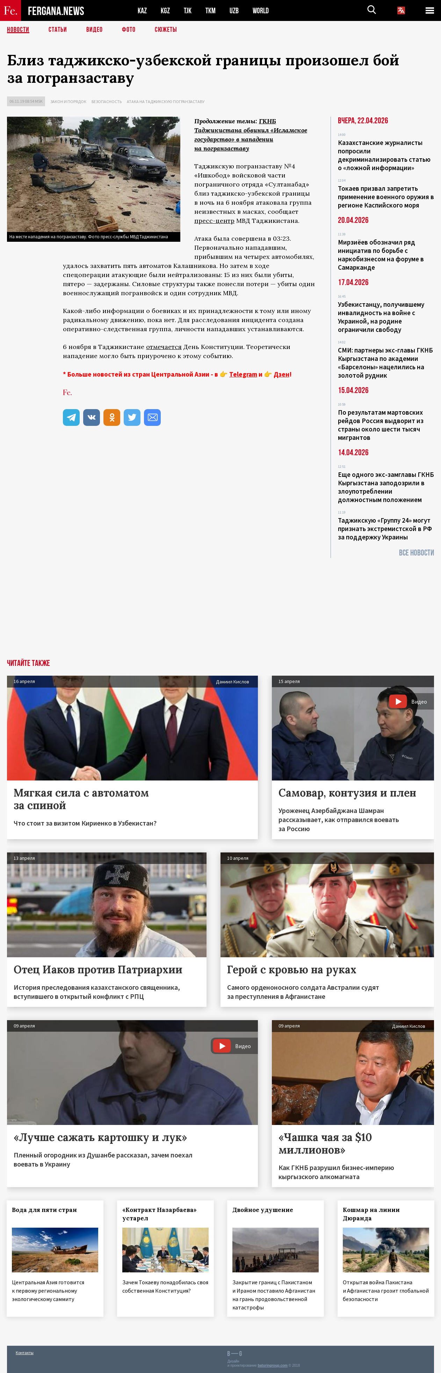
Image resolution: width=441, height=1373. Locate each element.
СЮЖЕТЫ (166, 29)
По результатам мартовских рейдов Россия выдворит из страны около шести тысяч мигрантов (381, 425)
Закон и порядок (68, 101)
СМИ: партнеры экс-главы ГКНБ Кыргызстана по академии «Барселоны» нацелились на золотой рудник (385, 362)
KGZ (165, 10)
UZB (234, 10)
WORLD (261, 10)
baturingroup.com (273, 1365)
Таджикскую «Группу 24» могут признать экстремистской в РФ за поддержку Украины (385, 528)
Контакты (25, 1352)
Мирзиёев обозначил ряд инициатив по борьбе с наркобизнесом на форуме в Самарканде (381, 254)
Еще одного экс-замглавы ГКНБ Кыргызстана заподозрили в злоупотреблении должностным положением (386, 487)
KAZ (142, 10)
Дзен (281, 374)
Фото (129, 29)
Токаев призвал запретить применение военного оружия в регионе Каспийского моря (386, 196)
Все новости (416, 553)
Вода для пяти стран (44, 1210)
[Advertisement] (220, 607)
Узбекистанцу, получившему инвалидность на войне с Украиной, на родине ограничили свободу (381, 317)
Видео (94, 29)
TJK (187, 10)
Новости (18, 29)
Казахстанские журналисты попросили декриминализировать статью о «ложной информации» (384, 155)
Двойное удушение (263, 1210)
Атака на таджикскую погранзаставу (165, 101)
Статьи (58, 29)
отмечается (164, 347)
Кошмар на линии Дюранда (371, 1214)
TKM (210, 10)
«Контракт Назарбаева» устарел (160, 1214)
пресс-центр (214, 221)
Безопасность (107, 101)
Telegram (243, 374)
